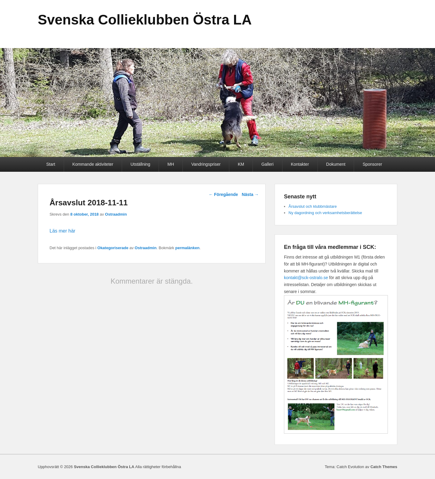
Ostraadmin (116, 214)
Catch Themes (383, 466)
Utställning (140, 164)
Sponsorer (372, 164)
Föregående (223, 194)
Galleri (267, 164)
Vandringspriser (206, 164)
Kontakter (300, 164)
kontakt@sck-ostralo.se (306, 277)
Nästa (250, 194)
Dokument (336, 164)
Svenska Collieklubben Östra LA (145, 20)
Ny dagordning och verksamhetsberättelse (325, 212)
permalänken (187, 248)
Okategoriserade (112, 248)
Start (50, 164)
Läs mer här (62, 230)
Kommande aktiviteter (92, 164)
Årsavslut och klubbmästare (312, 206)
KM (241, 164)
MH (170, 164)
